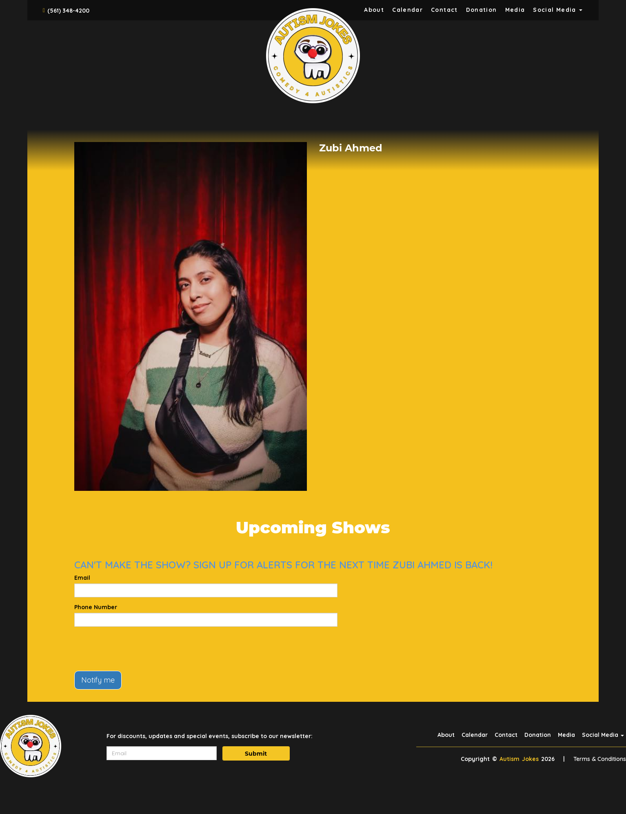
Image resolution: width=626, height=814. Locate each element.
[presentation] (136, 649)
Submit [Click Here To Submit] (256, 753)
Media (515, 9)
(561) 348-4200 (68, 10)
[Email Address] (162, 753)
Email (82, 577)
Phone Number (95, 607)
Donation (481, 9)
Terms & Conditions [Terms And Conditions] (599, 759)
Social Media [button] (557, 9)
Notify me (98, 680)
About (374, 9)
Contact (444, 9)
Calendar (407, 9)
